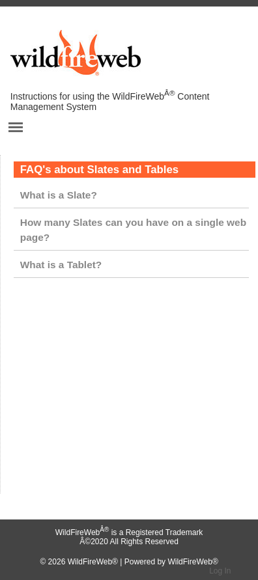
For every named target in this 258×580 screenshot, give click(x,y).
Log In (220, 570)
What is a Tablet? (61, 264)
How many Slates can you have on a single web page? (133, 230)
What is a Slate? (58, 194)
